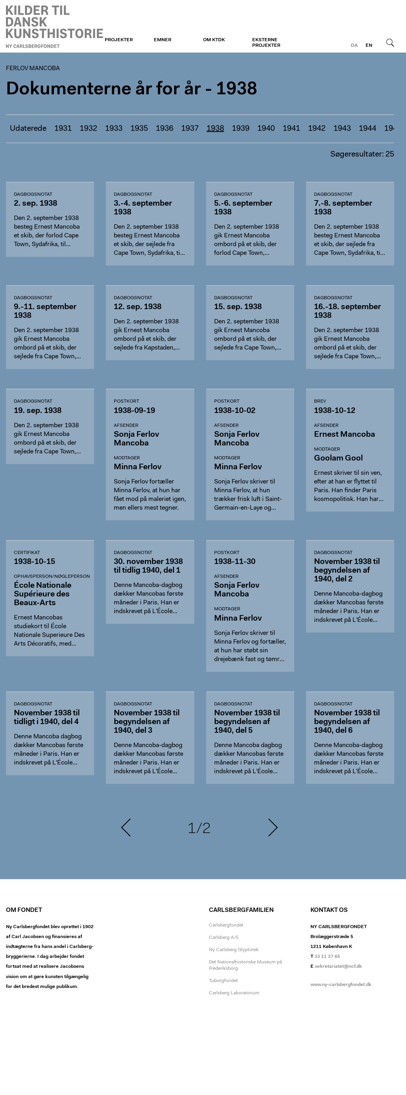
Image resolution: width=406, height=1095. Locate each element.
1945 (393, 129)
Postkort (126, 401)
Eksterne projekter (266, 43)
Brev (320, 401)
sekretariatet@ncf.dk (338, 966)
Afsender (126, 425)
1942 (317, 129)
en (369, 45)
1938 (215, 129)
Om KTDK (214, 40)
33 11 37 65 (327, 956)
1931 (63, 129)
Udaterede (28, 129)
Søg (390, 42)
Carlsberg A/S (224, 937)
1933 (114, 129)
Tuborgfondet (223, 980)
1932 (88, 129)
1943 (342, 129)
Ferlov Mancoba (54, 26)
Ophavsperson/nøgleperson (52, 576)
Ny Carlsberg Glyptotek (234, 950)
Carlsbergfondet (226, 925)
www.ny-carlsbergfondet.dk (341, 984)
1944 (367, 129)
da (354, 45)
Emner (162, 40)
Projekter (119, 40)
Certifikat (27, 552)
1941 (291, 129)
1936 (164, 129)
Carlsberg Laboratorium (234, 993)
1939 (240, 129)
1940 (266, 129)
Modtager (127, 458)
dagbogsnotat (33, 194)
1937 (190, 129)
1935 (139, 129)
